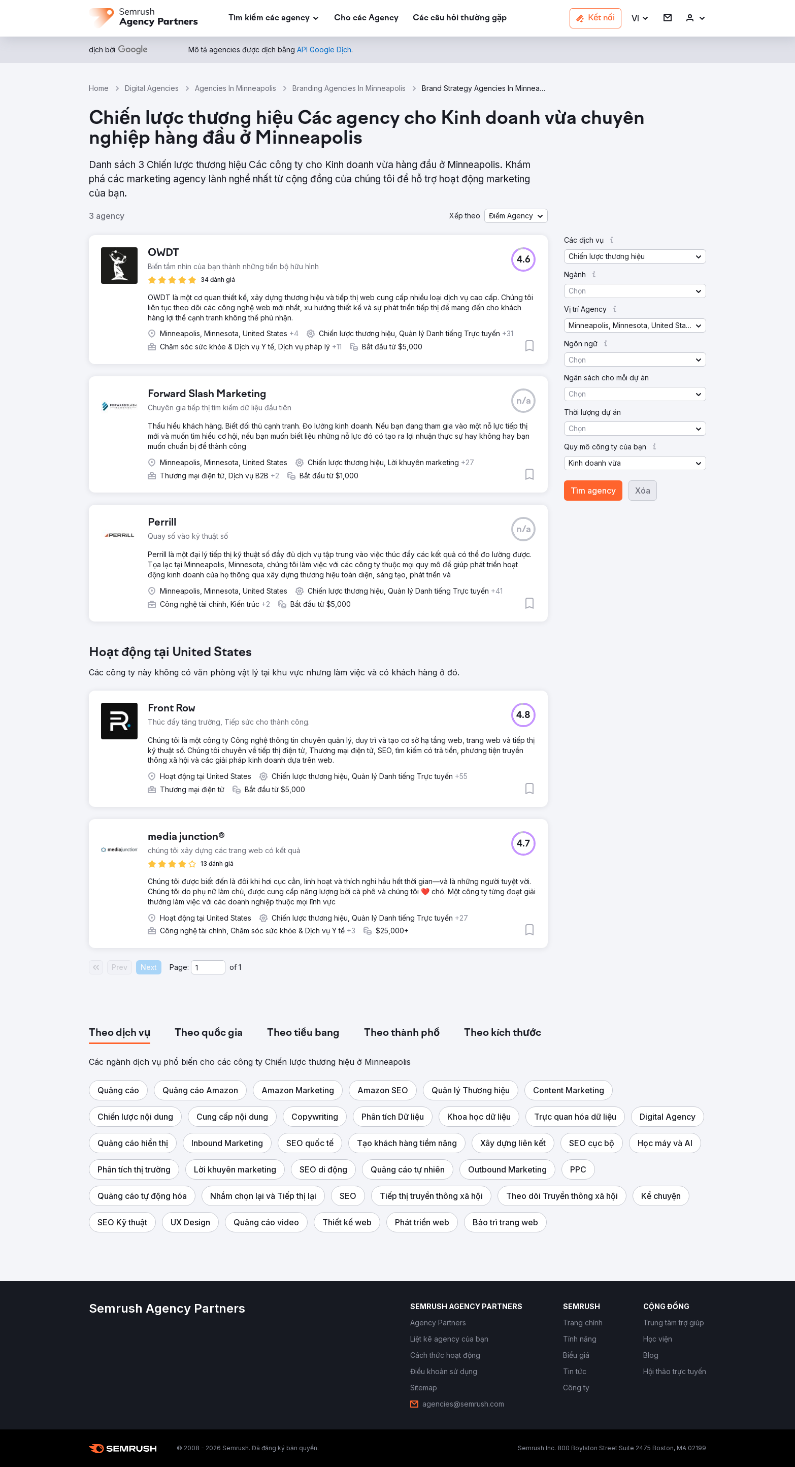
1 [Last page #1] (240, 967)
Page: (179, 967)
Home (99, 88)
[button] (640, 18)
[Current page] (208, 967)
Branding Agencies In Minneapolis (349, 88)
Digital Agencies (152, 88)
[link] (366, 18)
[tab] (119, 1033)
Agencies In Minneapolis (235, 88)
